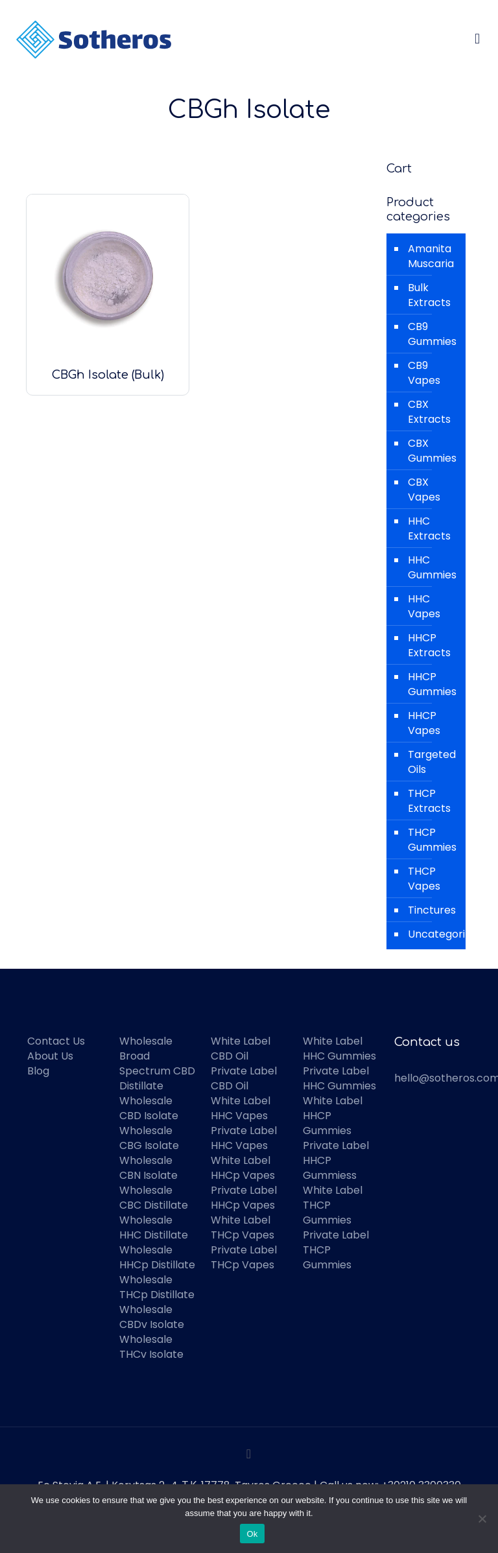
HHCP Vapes (424, 723)
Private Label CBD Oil (244, 1078)
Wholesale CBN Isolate (148, 1168)
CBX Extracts (429, 412)
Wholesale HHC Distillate (153, 1227)
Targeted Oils (432, 762)
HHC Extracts (429, 528)
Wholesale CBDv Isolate (151, 1317)
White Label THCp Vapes (242, 1227)
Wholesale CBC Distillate (153, 1198)
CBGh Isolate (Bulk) (108, 374)
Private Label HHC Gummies (339, 1078)
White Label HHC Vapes (240, 1108)
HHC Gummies (432, 567)
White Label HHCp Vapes (243, 1168)
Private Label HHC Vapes (244, 1138)
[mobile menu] (477, 39)
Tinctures (432, 910)
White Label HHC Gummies (339, 1048)
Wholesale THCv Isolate (151, 1347)
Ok (251, 1534)
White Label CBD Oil (240, 1048)
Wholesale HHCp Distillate (157, 1257)
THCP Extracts (429, 801)
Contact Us (56, 1041)
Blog (38, 1070)
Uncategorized (433, 934)
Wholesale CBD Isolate (148, 1108)
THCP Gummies (432, 840)
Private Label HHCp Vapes (244, 1198)
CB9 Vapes (424, 373)
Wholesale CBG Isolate (149, 1138)
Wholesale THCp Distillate (157, 1287)
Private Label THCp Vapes (244, 1257)
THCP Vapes (424, 879)
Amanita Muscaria (431, 256)
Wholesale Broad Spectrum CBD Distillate (157, 1063)
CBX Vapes (424, 489)
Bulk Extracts (429, 295)
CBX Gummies (432, 451)
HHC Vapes (424, 606)
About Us (50, 1056)
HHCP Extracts (429, 645)
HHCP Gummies (432, 684)
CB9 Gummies (432, 334)
